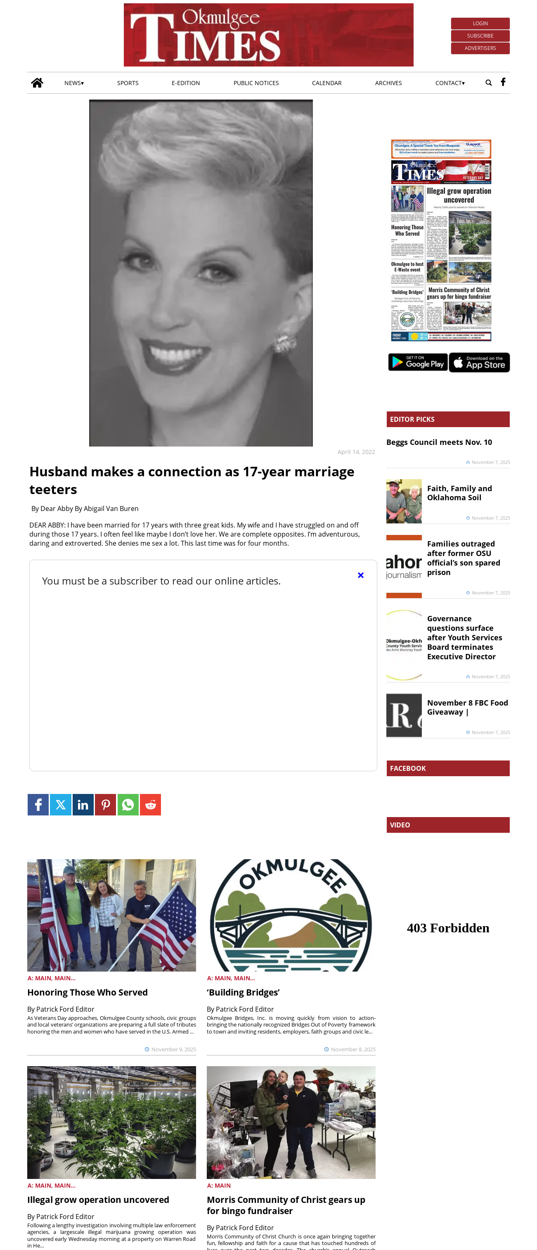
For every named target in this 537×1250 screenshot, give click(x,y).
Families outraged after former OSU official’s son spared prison (463, 558)
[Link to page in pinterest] (105, 804)
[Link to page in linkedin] (83, 804)
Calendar (327, 83)
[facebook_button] (503, 83)
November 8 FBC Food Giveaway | (467, 707)
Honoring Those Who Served (87, 992)
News (72, 83)
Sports (128, 83)
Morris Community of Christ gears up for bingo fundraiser (286, 1205)
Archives (388, 83)
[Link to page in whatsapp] (128, 804)
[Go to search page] (489, 83)
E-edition (186, 83)
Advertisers (480, 48)
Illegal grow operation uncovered (98, 1199)
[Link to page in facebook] (38, 804)
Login (480, 23)
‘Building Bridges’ (243, 992)
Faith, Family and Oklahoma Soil (459, 493)
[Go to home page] (37, 82)
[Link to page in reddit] (150, 804)
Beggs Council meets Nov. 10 (439, 442)
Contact (448, 83)
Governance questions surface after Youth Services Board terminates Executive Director (464, 637)
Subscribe (480, 35)
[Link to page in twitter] (60, 804)
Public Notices (256, 83)
